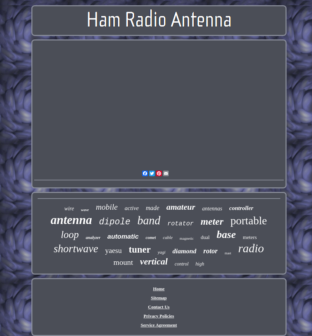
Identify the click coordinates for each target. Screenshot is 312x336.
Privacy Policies (159, 316)
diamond (185, 251)
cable (168, 237)
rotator (180, 223)
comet (151, 237)
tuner (140, 249)
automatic (123, 236)
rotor (210, 251)
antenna (71, 220)
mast (228, 253)
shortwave (76, 248)
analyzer (93, 237)
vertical (154, 261)
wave (85, 210)
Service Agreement (158, 325)
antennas (212, 208)
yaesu (113, 250)
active (132, 208)
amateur (180, 206)
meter (212, 221)
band (148, 220)
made (152, 207)
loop (70, 234)
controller (241, 208)
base (226, 234)
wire (69, 208)
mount (123, 262)
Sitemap (159, 297)
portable (248, 220)
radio (251, 248)
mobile (107, 207)
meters (250, 237)
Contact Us (159, 306)
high (200, 264)
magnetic (186, 238)
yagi (161, 252)
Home (159, 288)
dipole (114, 222)
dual (205, 237)
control (182, 264)
